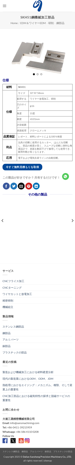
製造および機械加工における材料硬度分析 (28, 372)
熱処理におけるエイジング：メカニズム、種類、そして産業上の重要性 (37, 387)
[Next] (72, 227)
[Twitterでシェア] (13, 186)
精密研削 (8, 300)
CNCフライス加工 (13, 281)
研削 (51, 23)
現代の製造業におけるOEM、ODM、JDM (28, 378)
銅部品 (7, 346)
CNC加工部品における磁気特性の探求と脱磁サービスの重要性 (36, 398)
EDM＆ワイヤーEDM (33, 23)
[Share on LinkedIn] (36, 186)
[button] (5, 6)
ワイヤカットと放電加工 (17, 293)
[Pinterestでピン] (28, 186)
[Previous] (3, 227)
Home (14, 23)
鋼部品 (60, 23)
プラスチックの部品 (15, 352)
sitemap (48, 460)
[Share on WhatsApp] (65, 176)
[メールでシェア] (21, 186)
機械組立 (8, 306)
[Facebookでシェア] (6, 186)
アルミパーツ (11, 339)
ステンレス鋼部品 (13, 326)
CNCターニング (12, 287)
